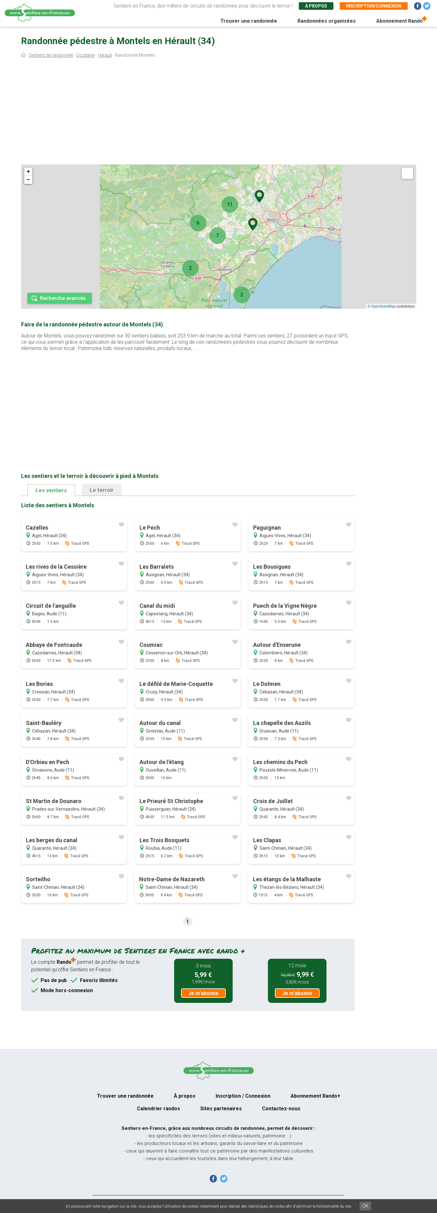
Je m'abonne (203, 993)
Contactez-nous (281, 1109)
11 (230, 204)
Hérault (105, 55)
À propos (316, 6)
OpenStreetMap (383, 306)
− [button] (28, 180)
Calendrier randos (158, 1109)
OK (365, 1206)
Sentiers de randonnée (51, 55)
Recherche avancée (63, 298)
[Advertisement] (218, 113)
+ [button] (28, 171)
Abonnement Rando (399, 21)
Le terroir (102, 490)
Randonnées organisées (327, 21)
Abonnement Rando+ (315, 1096)
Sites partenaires (221, 1109)
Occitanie (85, 55)
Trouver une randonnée (248, 21)
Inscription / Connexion (243, 1096)
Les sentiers (51, 490)
